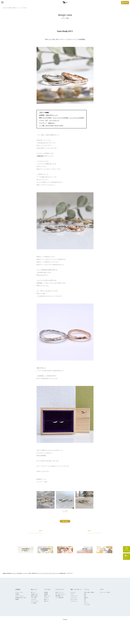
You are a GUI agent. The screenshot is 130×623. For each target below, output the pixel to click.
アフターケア (33, 599)
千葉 (85, 601)
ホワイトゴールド (73, 599)
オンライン (86, 602)
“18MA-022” (40, 156)
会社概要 (17, 594)
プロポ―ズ (46, 597)
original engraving (45, 549)
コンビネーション (73, 601)
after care (85, 549)
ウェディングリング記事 (105, 592)
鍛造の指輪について (59, 595)
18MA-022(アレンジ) (52, 115)
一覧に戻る (65, 521)
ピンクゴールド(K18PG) (77, 118)
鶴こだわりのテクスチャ (60, 594)
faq (104, 549)
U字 (47, 120)
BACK (95, 531)
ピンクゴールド (73, 597)
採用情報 (17, 599)
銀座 (85, 594)
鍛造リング (46, 599)
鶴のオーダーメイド (59, 592)
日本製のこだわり (34, 594)
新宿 (85, 595)
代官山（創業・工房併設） (89, 592)
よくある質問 (33, 602)
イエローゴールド (73, 595)
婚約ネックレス (47, 595)
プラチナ (72, 594)
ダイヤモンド (73, 592)
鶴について (33, 592)
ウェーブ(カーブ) (54, 120)
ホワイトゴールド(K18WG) (61, 118)
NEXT (35, 531)
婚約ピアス (46, 601)
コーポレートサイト (19, 592)
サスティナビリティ (35, 601)
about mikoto (26, 549)
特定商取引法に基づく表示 (20, 597)
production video (65, 549)
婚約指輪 (46, 592)
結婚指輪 (46, 594)
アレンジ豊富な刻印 (59, 597)
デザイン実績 (33, 597)
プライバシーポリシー (19, 595)
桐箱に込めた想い (34, 595)
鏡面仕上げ (51, 123)
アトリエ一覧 (86, 604)
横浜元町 (86, 597)
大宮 (85, 599)
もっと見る (65, 510)
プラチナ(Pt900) (47, 118)
